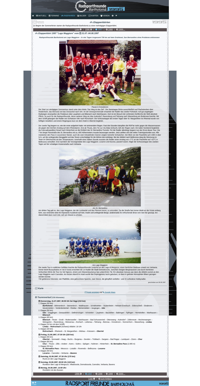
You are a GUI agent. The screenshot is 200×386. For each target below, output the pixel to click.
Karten (93, 16)
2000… (120, 374)
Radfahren (68, 16)
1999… (120, 29)
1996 (88, 29)
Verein (105, 16)
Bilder (81, 16)
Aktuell (41, 16)
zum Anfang (105, 379)
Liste (78, 29)
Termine (54, 16)
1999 (109, 374)
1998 (109, 29)
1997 (98, 29)
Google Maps (109, 292)
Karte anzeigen (92, 292)
